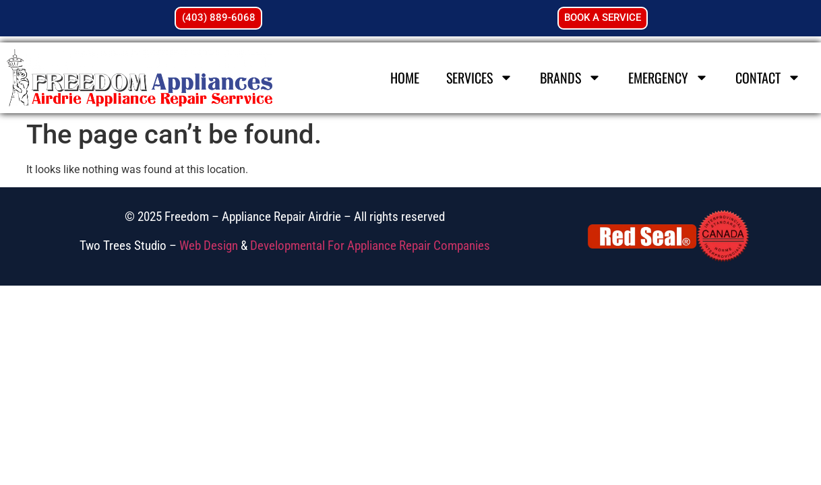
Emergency (668, 77)
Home (404, 77)
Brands (570, 77)
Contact (768, 77)
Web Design (208, 245)
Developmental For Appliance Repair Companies (370, 245)
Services (479, 77)
